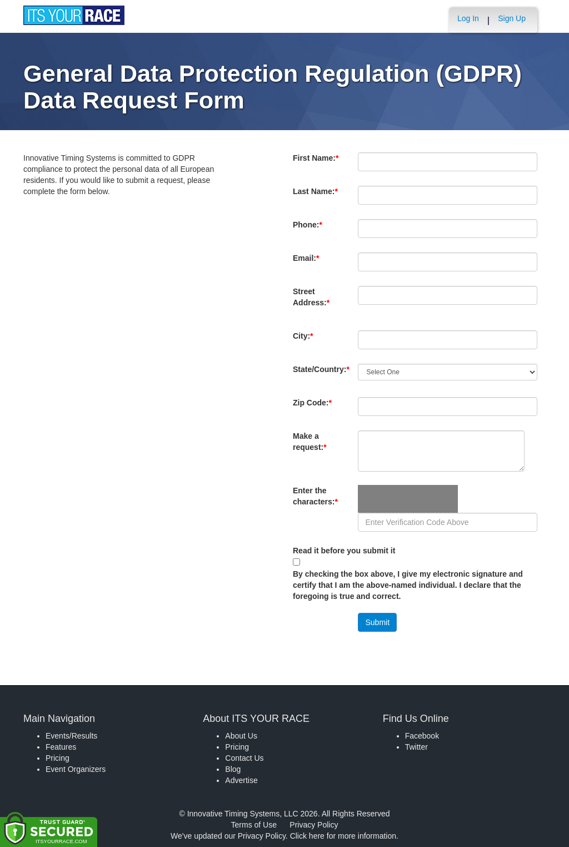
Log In (468, 18)
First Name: (315, 163)
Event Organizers (76, 769)
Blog (233, 769)
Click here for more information (343, 835)
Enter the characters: (315, 501)
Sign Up (512, 18)
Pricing (57, 758)
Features (61, 746)
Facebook (422, 735)
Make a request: (310, 442)
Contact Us (244, 758)
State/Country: (321, 375)
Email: (308, 264)
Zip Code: (314, 408)
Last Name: (315, 197)
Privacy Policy (314, 824)
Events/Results (71, 735)
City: (308, 341)
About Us (241, 735)
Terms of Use (254, 824)
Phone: (310, 230)
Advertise (241, 780)
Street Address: (313, 302)
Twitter (416, 746)
